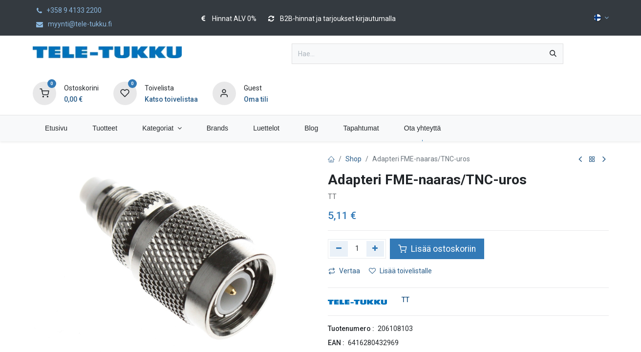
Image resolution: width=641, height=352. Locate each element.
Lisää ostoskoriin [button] (437, 249)
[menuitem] (56, 128)
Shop (353, 159)
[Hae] (553, 54)
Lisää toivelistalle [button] (400, 271)
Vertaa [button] (344, 271)
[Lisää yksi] (375, 249)
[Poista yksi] (339, 249)
